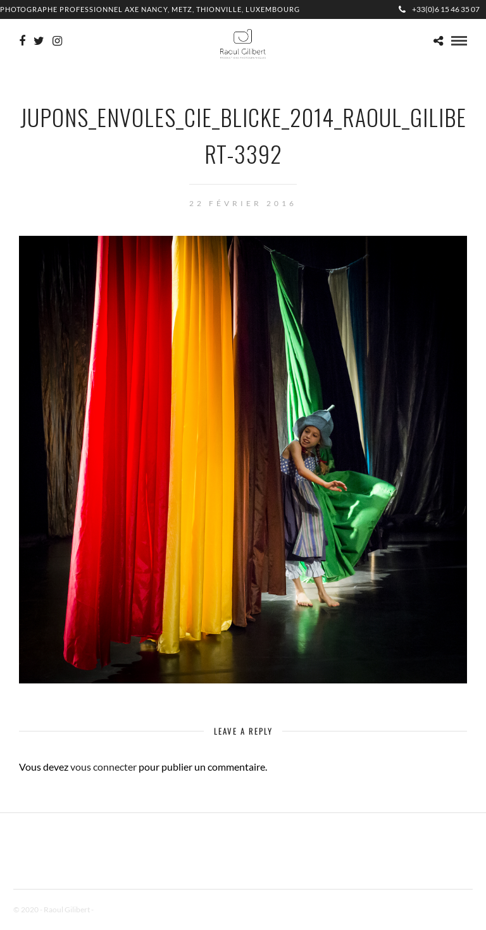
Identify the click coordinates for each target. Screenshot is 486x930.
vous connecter (103, 767)
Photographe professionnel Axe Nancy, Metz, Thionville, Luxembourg (150, 9)
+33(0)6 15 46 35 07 (439, 9)
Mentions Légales (123, 909)
